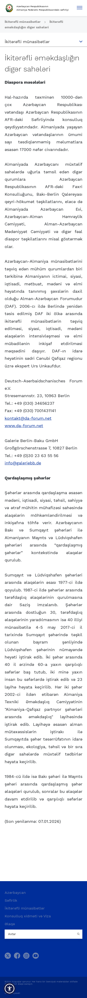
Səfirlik (11, 900)
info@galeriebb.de (23, 463)
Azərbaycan (15, 892)
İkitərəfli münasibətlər (23, 22)
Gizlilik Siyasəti (12, 993)
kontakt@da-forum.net (28, 418)
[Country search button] (78, 934)
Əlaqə (10, 924)
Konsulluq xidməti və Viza (28, 916)
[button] (9, 988)
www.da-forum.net (24, 425)
